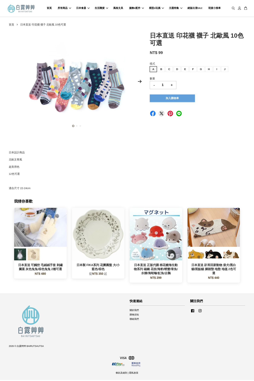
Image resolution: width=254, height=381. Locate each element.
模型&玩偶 (156, 8)
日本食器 (83, 8)
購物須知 (134, 315)
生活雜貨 (101, 8)
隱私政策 (133, 373)
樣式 (152, 64)
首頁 (49, 8)
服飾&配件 (136, 8)
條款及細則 (121, 373)
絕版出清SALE (195, 8)
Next (139, 82)
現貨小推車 (214, 8)
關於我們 (134, 311)
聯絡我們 (134, 319)
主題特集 (175, 8)
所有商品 (64, 8)
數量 (152, 79)
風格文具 (118, 8)
